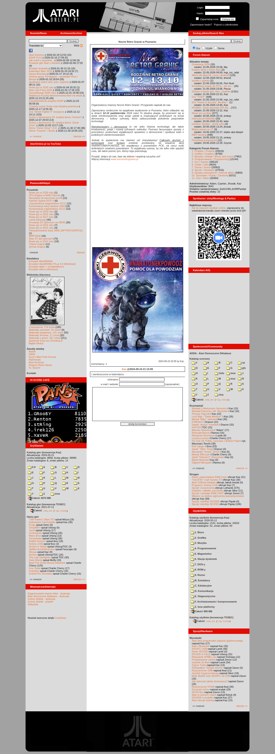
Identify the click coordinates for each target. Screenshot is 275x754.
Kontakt (31, 373)
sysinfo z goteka (201, 80)
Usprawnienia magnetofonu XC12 (47, 203)
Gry (198, 48)
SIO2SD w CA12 (201, 654)
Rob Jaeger (198, 446)
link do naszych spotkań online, (209, 208)
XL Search (34, 367)
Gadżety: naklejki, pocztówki (207, 490)
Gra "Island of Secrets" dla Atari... (210, 102)
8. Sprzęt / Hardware (203, 170)
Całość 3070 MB (39, 498)
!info (219, 373)
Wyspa (33, 552)
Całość (36, 510)
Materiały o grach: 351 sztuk (44, 338)
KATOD (196, 427)
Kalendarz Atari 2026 (40, 71)
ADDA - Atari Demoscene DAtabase (210, 353)
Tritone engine (37, 244)
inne (55, 493)
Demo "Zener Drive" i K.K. (43, 128)
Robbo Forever (37, 541)
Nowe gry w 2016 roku (41, 225)
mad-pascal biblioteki (203, 118)
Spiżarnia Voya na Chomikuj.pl (45, 340)
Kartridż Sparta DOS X (41, 200)
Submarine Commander (42, 522)
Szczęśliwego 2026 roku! (43, 92)
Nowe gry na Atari (201, 113)
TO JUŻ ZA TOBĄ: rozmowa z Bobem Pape (216, 441)
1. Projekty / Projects (203, 151)
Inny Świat (34, 568)
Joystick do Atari (201, 662)
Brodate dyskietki (38, 68)
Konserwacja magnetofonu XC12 (47, 208)
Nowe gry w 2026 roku (41, 87)
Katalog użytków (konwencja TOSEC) (211, 617)
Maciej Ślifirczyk (200, 454)
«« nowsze (36, 136)
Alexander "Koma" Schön (206, 451)
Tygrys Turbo (199, 665)
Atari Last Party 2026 (40, 90)
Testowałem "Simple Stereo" (207, 667)
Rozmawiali (196, 405)
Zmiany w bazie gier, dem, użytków (211, 91)
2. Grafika (198, 537)
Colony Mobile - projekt (40, 601)
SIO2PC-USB (199, 648)
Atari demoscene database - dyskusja (48, 596)
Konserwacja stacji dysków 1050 (47, 206)
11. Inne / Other (200, 178)
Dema (221, 48)
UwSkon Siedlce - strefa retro (208, 124)
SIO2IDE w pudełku (202, 697)
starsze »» (79, 136)
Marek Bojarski (200, 459)
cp (241, 362)
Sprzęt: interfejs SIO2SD (205, 504)
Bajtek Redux (36, 343)
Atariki (32, 351)
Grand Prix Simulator (40, 573)
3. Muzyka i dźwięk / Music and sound (213, 156)
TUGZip (63, 511)
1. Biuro (197, 532)
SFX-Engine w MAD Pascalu (45, 195)
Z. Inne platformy (203, 606)
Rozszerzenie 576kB (203, 686)
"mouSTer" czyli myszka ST (207, 479)
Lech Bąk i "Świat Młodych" (207, 416)
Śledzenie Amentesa (203, 435)
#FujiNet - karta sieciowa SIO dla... (211, 107)
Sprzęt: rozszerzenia (203, 487)
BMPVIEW (35, 236)
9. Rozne (198, 575)
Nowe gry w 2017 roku (41, 217)
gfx (242, 368)
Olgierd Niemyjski (201, 462)
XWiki (32, 354)
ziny (219, 394)
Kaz (124, 369)
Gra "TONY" (198, 96)
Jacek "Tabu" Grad (202, 449)
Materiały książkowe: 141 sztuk (46, 332)
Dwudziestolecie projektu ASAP (46, 101)
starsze (81, 252)
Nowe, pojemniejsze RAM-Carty (209, 477)
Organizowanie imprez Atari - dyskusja (49, 593)
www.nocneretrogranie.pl (124, 159)
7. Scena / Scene (201, 167)
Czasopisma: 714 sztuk (42, 327)
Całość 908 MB (201, 611)
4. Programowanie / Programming (210, 159)
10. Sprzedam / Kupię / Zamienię (210, 175)
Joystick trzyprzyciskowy (205, 673)
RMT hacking (199, 134)
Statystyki (33, 604)
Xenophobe (35, 538)
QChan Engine (37, 246)
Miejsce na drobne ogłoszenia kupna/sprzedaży (218, 496)
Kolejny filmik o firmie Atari (206, 69)
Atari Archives (36, 362)
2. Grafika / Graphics (203, 153)
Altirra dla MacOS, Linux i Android (210, 75)
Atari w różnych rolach (204, 694)
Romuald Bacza (200, 432)
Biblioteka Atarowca (38, 274)
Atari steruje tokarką (203, 700)
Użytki (209, 48)
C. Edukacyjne (201, 585)
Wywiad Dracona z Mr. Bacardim (210, 411)
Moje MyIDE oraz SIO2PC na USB (211, 676)
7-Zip (56, 511)
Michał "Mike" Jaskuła (204, 419)
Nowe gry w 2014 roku (41, 241)
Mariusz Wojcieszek (203, 430)
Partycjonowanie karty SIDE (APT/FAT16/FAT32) (56, 230)
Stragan (194, 474)
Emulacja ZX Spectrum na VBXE (47, 222)
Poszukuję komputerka (204, 140)
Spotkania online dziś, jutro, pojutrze (49, 82)
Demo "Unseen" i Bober (42, 130)
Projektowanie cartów (204, 659)
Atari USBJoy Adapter (204, 482)
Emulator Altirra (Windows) (43, 269)
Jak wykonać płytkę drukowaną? (210, 681)
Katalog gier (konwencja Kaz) (44, 452)
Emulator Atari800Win (41, 261)
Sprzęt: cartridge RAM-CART (208, 493)
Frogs (32, 525)
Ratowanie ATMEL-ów (204, 657)
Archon (33, 554)
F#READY (197, 422)
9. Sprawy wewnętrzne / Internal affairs (213, 172)
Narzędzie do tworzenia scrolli (45, 198)
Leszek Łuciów (200, 438)
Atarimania (35, 359)
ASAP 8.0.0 (35, 57)
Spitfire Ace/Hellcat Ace (42, 549)
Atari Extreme (36, 55)
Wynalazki (196, 638)
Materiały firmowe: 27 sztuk (44, 335)
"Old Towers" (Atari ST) (42, 519)
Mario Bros (35, 535)
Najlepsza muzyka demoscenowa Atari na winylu (56, 95)
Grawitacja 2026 (201, 64)
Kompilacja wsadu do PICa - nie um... (212, 86)
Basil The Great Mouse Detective (47, 562)
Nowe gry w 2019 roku (41, 214)
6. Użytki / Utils (200, 164)
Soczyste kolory (200, 689)
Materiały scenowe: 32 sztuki (45, 329)
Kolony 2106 (36, 543)
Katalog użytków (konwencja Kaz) (209, 517)
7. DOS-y (198, 564)
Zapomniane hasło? (201, 24)
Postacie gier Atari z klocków (44, 63)
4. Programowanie (203, 548)
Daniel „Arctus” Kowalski (205, 424)
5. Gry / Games (200, 162)
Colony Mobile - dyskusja (41, 599)
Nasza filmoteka (38, 73)
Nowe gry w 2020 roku (41, 211)
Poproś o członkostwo (226, 24)
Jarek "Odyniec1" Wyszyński (207, 457)
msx (230, 378)
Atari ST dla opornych (41, 238)
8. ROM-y (198, 569)
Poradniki (32, 189)
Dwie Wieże (35, 560)
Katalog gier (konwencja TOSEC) (46, 504)
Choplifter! (34, 527)
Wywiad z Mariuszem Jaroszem (209, 408)
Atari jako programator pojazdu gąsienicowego (217, 640)
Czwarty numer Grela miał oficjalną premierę (53, 106)
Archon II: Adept (38, 546)
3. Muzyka (198, 543)
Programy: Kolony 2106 (205, 485)
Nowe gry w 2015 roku (41, 227)
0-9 (32, 467)
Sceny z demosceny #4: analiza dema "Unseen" (55, 117)
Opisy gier (33, 516)
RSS (78, 45)
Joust (32, 530)
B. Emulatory (200, 580)
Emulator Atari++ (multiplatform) (46, 266)
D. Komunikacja (202, 591)
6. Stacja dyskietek (204, 559)
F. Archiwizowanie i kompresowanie (214, 601)
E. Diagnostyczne (203, 596)
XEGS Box (198, 692)
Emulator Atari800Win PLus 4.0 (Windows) (52, 264)
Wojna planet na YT (202, 129)
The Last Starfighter (40, 557)
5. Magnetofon (201, 553)
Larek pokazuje (37, 219)
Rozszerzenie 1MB (202, 670)
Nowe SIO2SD (200, 651)
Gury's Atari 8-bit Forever (42, 357)
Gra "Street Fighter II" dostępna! (46, 111)
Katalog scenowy (200, 358)
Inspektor (34, 571)
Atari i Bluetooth (200, 646)
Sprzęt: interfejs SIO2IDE (206, 501)
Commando (35, 533)
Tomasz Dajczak (201, 413)
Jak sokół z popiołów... (41, 60)
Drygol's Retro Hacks (40, 365)
